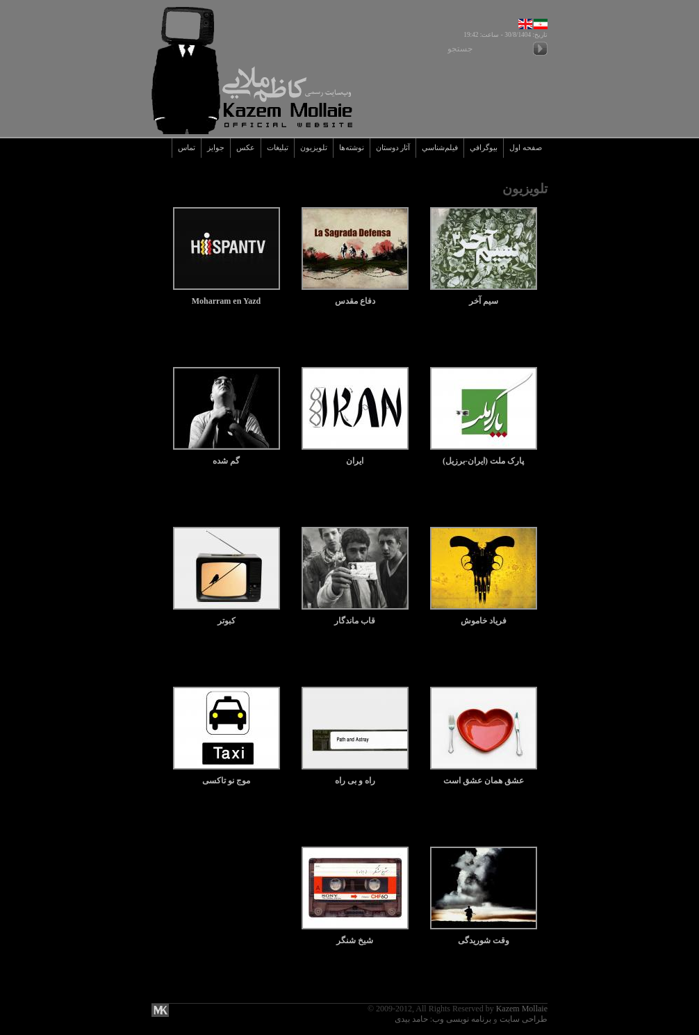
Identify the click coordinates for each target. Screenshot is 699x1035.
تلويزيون (313, 148)
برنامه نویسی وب (461, 1019)
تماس (186, 148)
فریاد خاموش (483, 615)
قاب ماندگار (355, 615)
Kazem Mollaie (522, 1008)
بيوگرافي (483, 148)
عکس (245, 148)
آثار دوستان (393, 148)
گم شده (226, 456)
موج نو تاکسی (226, 775)
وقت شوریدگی (483, 935)
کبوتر (226, 615)
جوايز (215, 148)
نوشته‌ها (351, 148)
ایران (355, 456)
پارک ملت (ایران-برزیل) (483, 456)
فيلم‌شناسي (440, 148)
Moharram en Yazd (226, 296)
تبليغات (277, 148)
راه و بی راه (355, 775)
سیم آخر (483, 296)
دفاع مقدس (355, 296)
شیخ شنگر (355, 935)
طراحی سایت (524, 1019)
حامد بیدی (411, 1019)
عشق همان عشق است (483, 775)
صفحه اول (525, 148)
